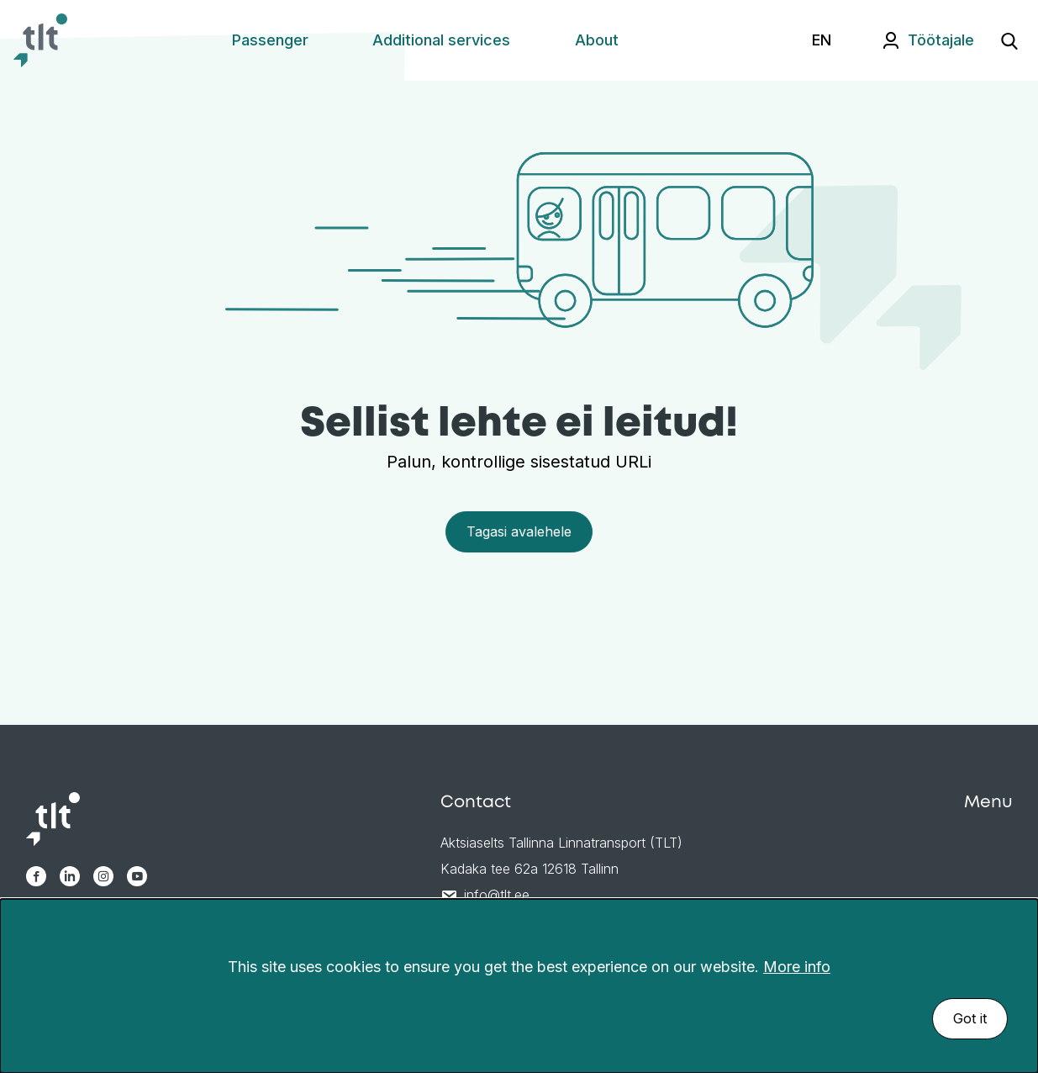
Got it (970, 1018)
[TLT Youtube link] (137, 876)
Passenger (270, 40)
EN (821, 40)
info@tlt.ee (497, 894)
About (597, 40)
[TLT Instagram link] (103, 876)
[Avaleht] (40, 40)
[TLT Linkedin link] (70, 876)
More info (796, 966)
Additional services (441, 40)
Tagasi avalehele (519, 531)
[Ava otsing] (1009, 40)
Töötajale (941, 40)
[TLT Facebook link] (36, 876)
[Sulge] (1016, 944)
